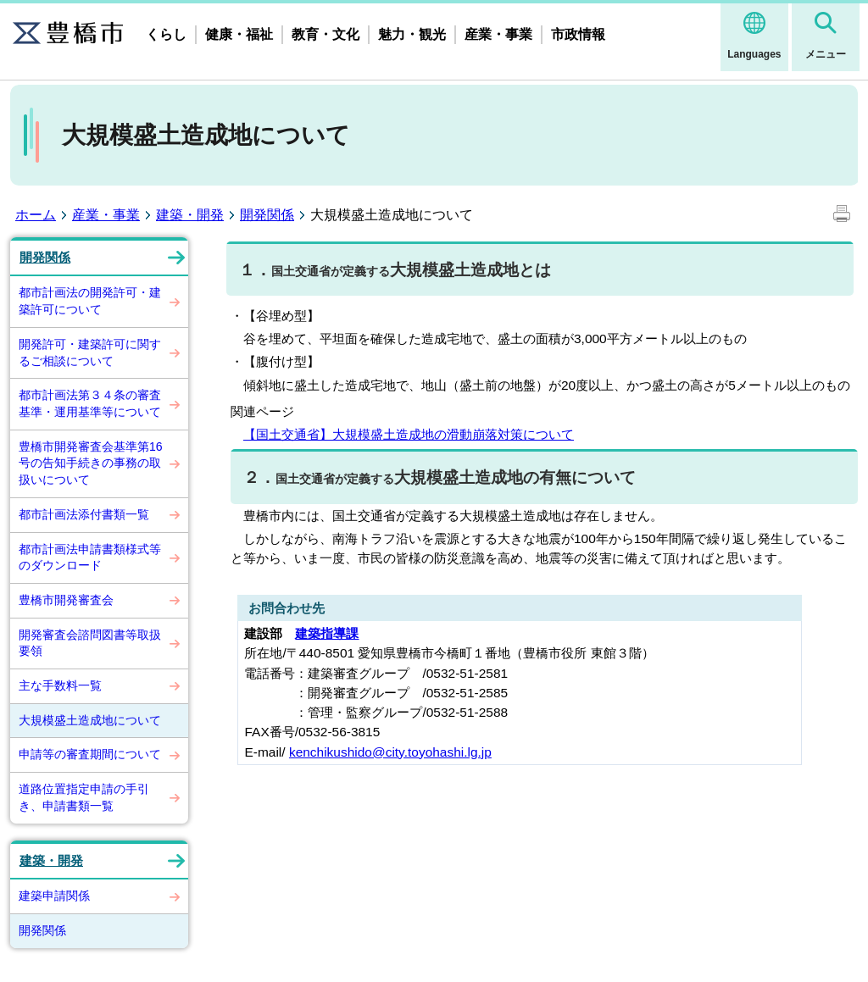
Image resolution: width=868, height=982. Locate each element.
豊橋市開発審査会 (66, 600)
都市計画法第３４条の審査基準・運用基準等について (90, 403)
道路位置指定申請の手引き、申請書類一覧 (84, 797)
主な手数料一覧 (60, 685)
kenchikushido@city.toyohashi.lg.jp (390, 752)
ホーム (35, 215)
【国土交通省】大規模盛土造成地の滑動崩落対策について (408, 434)
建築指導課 (327, 633)
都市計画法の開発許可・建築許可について (90, 301)
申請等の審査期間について (90, 754)
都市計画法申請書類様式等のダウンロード (90, 557)
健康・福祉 (239, 34)
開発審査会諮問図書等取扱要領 (90, 643)
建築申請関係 (54, 895)
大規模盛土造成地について (90, 720)
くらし (166, 34)
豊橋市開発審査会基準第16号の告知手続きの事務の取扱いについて (91, 463)
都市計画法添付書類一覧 (84, 514)
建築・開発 (190, 215)
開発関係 (267, 215)
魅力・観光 (412, 34)
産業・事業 (498, 34)
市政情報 (578, 34)
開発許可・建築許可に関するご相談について (90, 352)
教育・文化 (325, 34)
